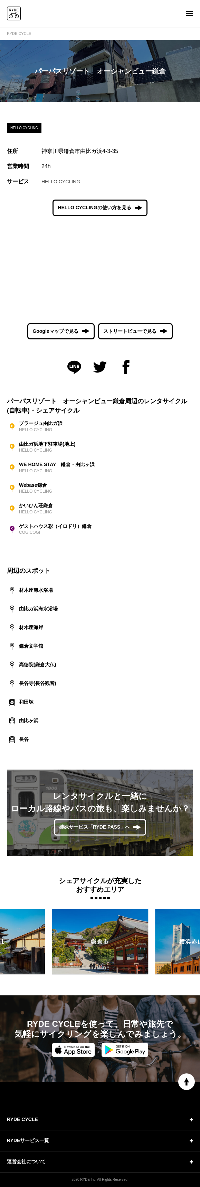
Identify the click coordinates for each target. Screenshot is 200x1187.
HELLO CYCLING (60, 181)
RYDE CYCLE (19, 33)
